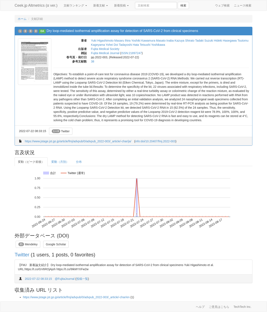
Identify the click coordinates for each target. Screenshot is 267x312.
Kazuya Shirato (184, 40)
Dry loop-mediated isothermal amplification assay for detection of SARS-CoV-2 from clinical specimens (122, 31)
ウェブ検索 (222, 5)
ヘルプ (200, 306)
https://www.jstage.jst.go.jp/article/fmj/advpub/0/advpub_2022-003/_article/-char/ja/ (78, 141)
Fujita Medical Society (105, 49)
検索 (183, 5)
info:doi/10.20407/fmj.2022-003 (155, 141)
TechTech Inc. (242, 306)
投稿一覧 (82, 278)
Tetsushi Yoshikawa (152, 44)
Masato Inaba (165, 40)
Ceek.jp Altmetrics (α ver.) (36, 5)
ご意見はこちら (219, 306)
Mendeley (28, 244)
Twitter (61, 131)
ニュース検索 (242, 5)
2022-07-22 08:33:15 (38, 278)
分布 (79, 161)
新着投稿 (121, 5)
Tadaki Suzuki (204, 40)
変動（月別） (60, 161)
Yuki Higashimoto (102, 40)
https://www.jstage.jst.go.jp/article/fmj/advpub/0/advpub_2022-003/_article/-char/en (76, 297)
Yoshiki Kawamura (143, 40)
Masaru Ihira (122, 40)
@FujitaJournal (64, 278)
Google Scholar (56, 244)
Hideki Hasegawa (225, 40)
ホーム (22, 18)
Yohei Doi (112, 44)
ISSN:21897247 (131, 53)
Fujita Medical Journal (105, 53)
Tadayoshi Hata (129, 44)
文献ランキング (75, 5)
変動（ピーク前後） (31, 161)
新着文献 (100, 5)
